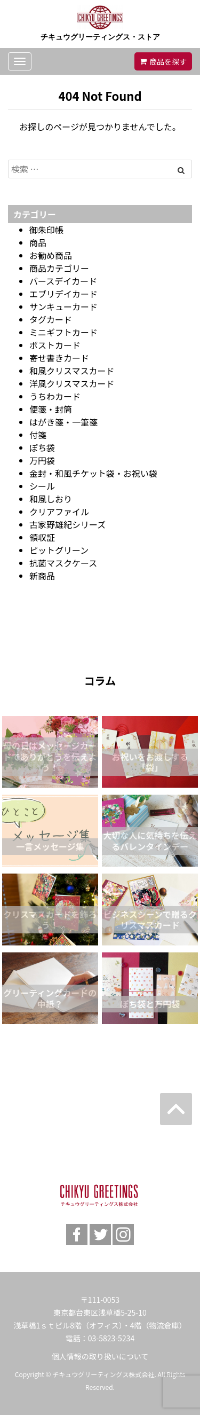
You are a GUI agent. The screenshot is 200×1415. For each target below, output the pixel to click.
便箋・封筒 (50, 409)
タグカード (50, 319)
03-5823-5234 (111, 1338)
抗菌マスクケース (63, 562)
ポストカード (55, 345)
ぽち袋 (42, 447)
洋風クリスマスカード (72, 383)
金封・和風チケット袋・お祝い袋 (93, 473)
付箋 (37, 434)
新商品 (42, 575)
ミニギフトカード (63, 332)
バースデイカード (63, 280)
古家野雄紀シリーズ (67, 524)
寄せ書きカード (59, 357)
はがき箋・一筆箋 (63, 421)
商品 (37, 242)
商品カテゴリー (59, 268)
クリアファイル (59, 511)
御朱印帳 (46, 229)
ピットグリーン (59, 550)
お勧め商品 (50, 255)
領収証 (42, 537)
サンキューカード (63, 306)
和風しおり (50, 498)
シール (42, 485)
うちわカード (55, 396)
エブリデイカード (63, 293)
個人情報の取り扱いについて (100, 1356)
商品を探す (168, 61)
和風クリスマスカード (72, 370)
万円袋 (42, 460)
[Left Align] (181, 169)
